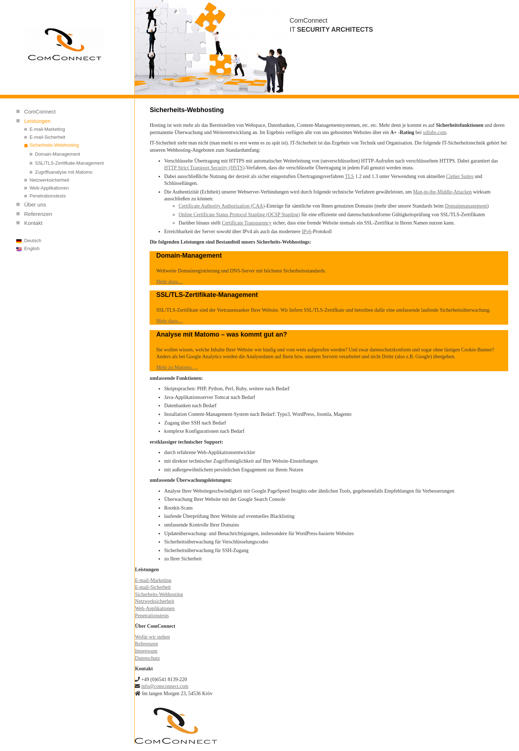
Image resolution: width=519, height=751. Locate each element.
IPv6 (306, 231)
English (32, 248)
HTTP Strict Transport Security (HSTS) (204, 167)
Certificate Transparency (247, 223)
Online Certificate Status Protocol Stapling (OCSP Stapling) (239, 214)
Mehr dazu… (169, 281)
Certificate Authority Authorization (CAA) (221, 206)
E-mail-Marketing (47, 129)
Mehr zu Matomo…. (177, 367)
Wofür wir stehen (152, 637)
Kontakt (33, 223)
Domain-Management (57, 154)
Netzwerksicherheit (49, 180)
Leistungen (37, 121)
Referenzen (38, 214)
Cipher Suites (460, 176)
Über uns (35, 204)
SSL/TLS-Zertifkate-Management (69, 163)
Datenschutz (147, 658)
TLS (349, 176)
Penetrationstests (48, 196)
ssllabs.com (434, 132)
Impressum (146, 651)
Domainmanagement (466, 206)
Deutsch (32, 240)
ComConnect (40, 111)
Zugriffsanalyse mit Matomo (63, 172)
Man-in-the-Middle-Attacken (442, 192)
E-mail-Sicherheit (47, 137)
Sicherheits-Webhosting (54, 145)
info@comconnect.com (164, 686)
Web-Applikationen (49, 188)
